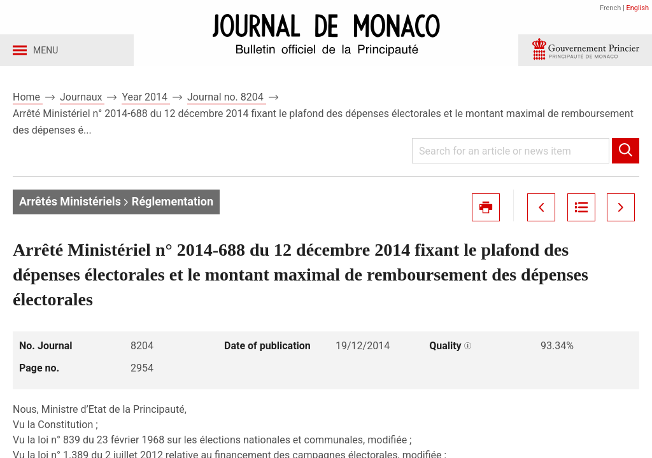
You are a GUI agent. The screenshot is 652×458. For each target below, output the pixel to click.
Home (28, 101)
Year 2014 (146, 101)
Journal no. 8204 (226, 101)
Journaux (82, 101)
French (610, 8)
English (637, 8)
